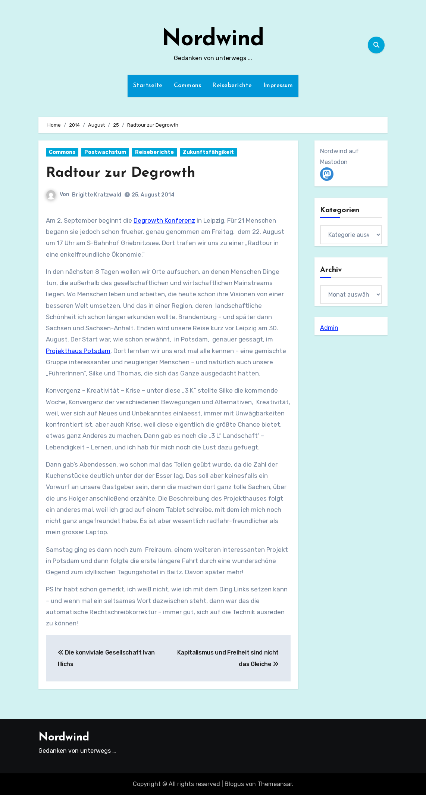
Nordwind (213, 39)
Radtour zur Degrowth (121, 173)
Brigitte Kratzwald (96, 194)
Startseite (148, 86)
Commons (187, 86)
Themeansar (274, 784)
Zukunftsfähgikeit (208, 152)
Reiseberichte (232, 86)
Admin (329, 327)
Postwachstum (105, 152)
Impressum (278, 86)
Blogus (234, 784)
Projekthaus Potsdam (78, 350)
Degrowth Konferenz (164, 220)
